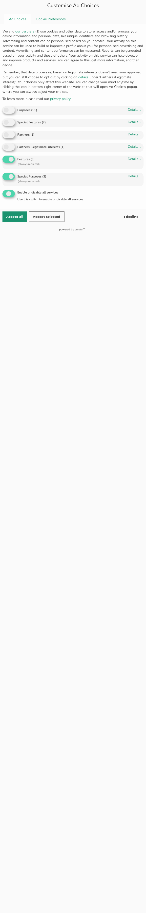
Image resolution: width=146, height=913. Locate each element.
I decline (131, 217)
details (134, 109)
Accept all (14, 217)
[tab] (17, 19)
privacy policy (60, 98)
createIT (80, 229)
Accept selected (46, 217)
